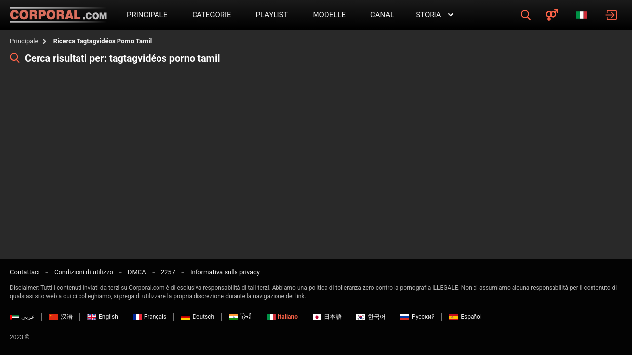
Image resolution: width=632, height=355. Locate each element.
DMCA (137, 272)
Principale (24, 41)
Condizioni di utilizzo (83, 272)
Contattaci (25, 272)
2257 (168, 272)
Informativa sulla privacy (225, 272)
